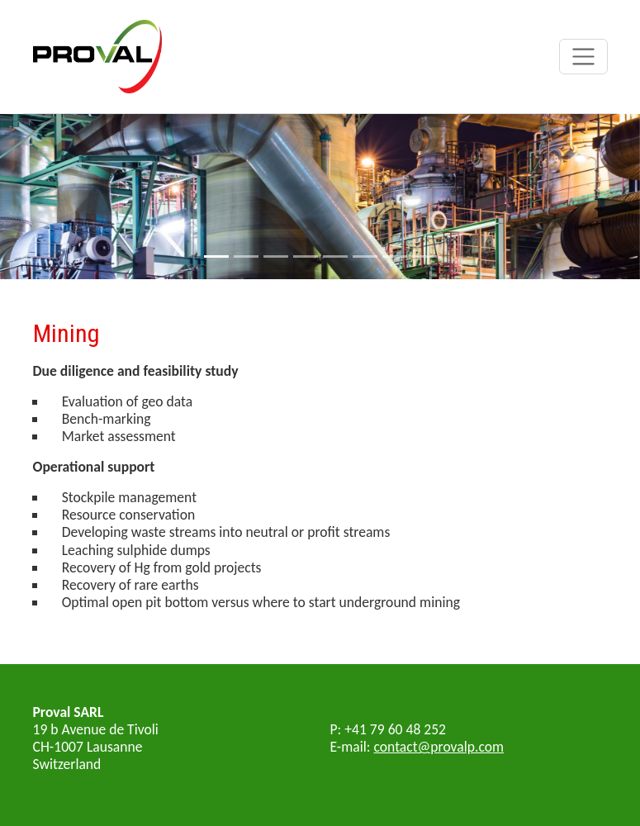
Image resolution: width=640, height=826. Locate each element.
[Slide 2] (246, 256)
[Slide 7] (394, 256)
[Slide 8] (424, 256)
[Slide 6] (365, 256)
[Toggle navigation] (583, 56)
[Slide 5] (335, 256)
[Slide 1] (216, 256)
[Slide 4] (305, 256)
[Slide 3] (275, 256)
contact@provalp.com (439, 747)
